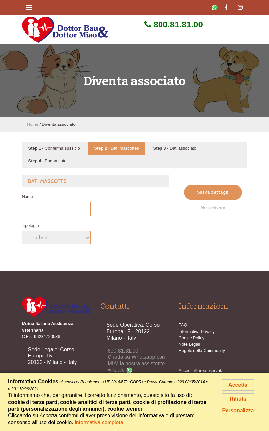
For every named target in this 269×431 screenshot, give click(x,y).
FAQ (183, 325)
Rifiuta (238, 399)
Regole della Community (202, 350)
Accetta (237, 385)
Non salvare (213, 207)
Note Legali (189, 344)
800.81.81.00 (173, 24)
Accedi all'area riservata (201, 370)
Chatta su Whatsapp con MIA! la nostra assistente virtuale (136, 363)
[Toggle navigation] (29, 7)
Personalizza (238, 410)
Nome (27, 196)
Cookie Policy (192, 337)
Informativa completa (99, 422)
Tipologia (30, 225)
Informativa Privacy (197, 331)
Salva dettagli (213, 192)
